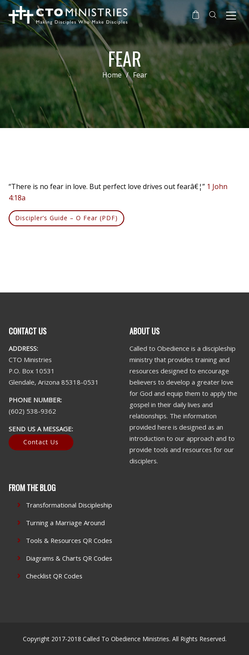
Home (112, 75)
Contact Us (41, 442)
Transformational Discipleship (69, 505)
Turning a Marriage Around (65, 522)
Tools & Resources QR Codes (69, 540)
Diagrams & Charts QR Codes (69, 558)
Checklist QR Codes (54, 576)
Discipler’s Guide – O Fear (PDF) (66, 218)
